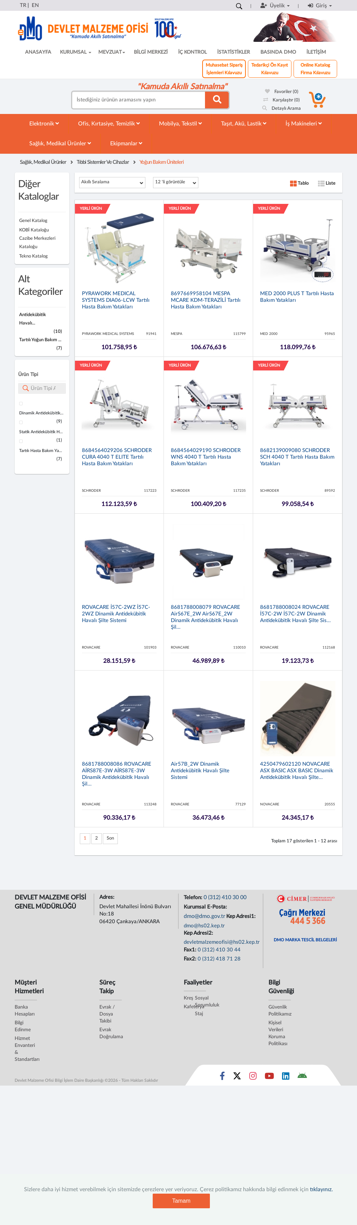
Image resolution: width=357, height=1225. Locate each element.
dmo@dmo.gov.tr (204, 916)
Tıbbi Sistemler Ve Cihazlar (103, 162)
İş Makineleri (304, 124)
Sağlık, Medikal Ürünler (60, 143)
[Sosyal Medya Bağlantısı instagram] (253, 1077)
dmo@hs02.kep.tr (204, 925)
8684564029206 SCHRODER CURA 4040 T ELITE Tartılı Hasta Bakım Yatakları (117, 457)
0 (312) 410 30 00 (225, 897)
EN (35, 5)
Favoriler (281, 92)
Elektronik (44, 124)
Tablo (299, 183)
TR (23, 5)
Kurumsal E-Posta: (206, 907)
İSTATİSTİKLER (233, 52)
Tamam (181, 1201)
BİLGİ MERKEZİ (151, 52)
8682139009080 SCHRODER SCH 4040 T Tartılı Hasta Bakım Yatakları (297, 457)
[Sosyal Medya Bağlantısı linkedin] (285, 1077)
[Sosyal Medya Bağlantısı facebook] (222, 1077)
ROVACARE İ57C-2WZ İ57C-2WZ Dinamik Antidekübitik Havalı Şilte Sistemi (116, 614)
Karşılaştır (281, 100)
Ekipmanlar (126, 143)
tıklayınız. (321, 1189)
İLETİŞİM (316, 52)
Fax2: (191, 959)
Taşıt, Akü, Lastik (243, 124)
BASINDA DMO (278, 52)
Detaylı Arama (281, 108)
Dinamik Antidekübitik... (41, 413)
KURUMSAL (75, 52)
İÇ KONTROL (192, 52)
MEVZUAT (111, 52)
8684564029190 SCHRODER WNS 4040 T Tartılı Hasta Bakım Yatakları (206, 457)
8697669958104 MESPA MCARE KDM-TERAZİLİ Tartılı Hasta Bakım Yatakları (206, 300)
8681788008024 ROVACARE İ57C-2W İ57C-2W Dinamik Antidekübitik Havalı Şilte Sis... (295, 614)
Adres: (107, 897)
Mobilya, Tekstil (180, 124)
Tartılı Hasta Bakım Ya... (40, 451)
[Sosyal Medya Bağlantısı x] (237, 1077)
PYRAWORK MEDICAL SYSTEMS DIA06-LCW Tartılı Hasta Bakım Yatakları (116, 300)
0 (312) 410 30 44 (219, 949)
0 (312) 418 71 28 (219, 959)
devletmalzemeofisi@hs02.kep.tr (222, 942)
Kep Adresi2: (199, 933)
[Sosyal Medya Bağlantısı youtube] (269, 1077)
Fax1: (191, 949)
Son (110, 838)
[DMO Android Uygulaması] (302, 1077)
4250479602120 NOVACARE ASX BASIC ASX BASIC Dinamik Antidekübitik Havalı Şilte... (296, 770)
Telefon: (194, 897)
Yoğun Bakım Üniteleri (161, 162)
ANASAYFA (38, 52)
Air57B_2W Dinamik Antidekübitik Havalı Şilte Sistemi (200, 770)
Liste (326, 183)
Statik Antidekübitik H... (41, 432)
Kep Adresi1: (241, 916)
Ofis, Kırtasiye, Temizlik (109, 124)
